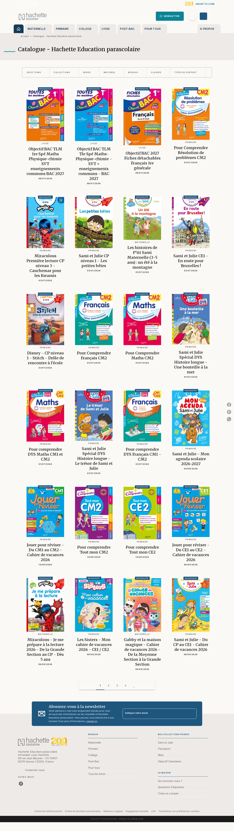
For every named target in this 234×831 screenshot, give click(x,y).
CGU (153, 811)
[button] (170, 16)
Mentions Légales (113, 811)
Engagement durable (137, 811)
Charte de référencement (48, 811)
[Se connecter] (207, 16)
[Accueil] (32, 16)
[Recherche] (192, 16)
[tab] (19, 28)
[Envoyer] (192, 714)
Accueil (25, 36)
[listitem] (35, 4)
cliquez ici (91, 721)
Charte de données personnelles (83, 811)
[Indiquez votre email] (155, 713)
